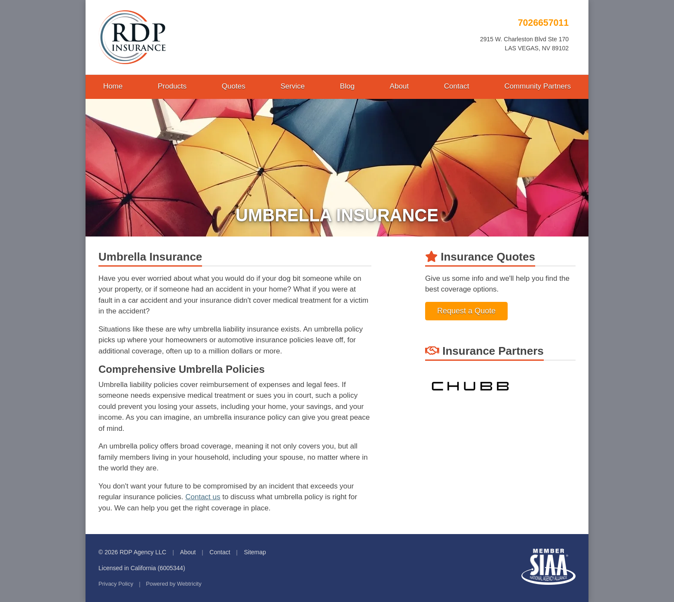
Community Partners (537, 86)
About (399, 86)
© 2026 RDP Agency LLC (132, 552)
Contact (456, 86)
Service (292, 86)
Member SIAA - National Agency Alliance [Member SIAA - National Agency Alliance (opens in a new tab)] (548, 567)
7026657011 (543, 23)
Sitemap (255, 552)
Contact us (202, 497)
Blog (347, 86)
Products (172, 86)
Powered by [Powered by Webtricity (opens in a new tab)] (174, 583)
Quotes (233, 86)
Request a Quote (466, 311)
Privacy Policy (115, 583)
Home (113, 86)
